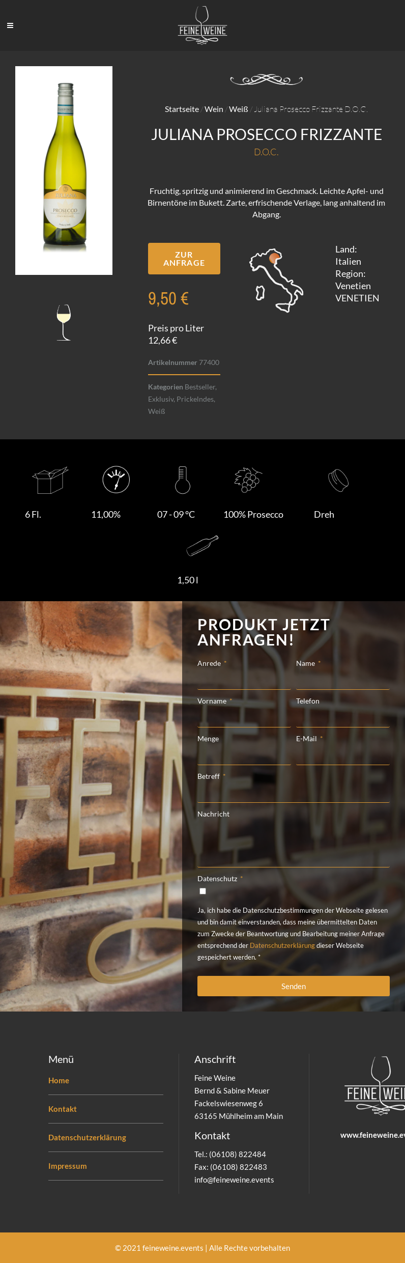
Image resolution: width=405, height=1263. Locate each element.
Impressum (67, 1165)
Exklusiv (160, 399)
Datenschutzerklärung (282, 945)
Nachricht (213, 813)
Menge (208, 738)
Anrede (209, 663)
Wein (214, 109)
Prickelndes (195, 399)
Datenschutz (218, 878)
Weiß (238, 109)
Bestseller (200, 386)
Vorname (212, 700)
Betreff (209, 776)
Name (306, 663)
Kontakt (62, 1108)
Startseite (182, 109)
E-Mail (307, 738)
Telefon (308, 700)
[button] (184, 258)
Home (58, 1080)
